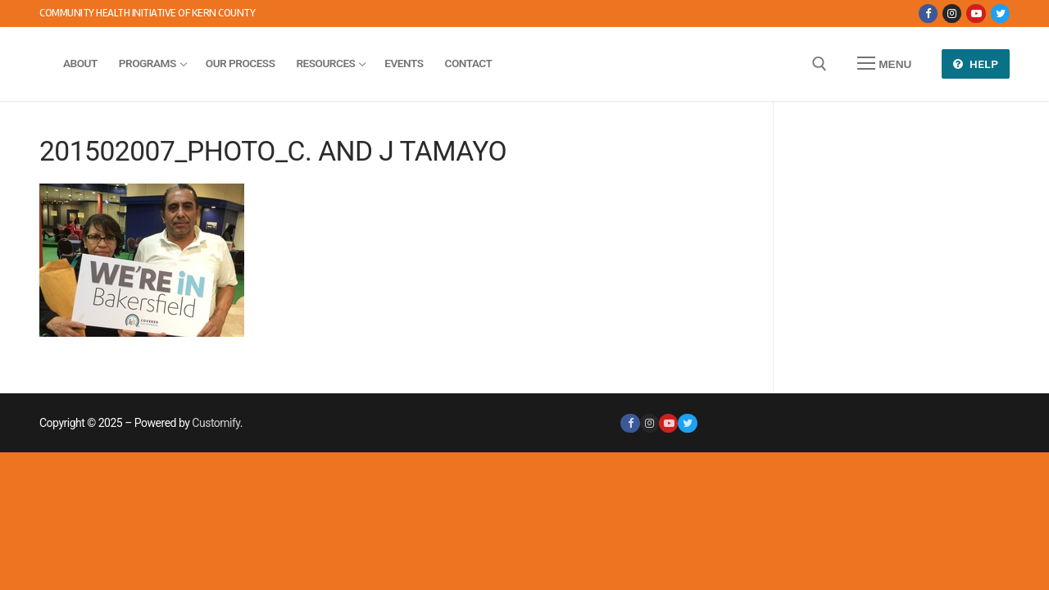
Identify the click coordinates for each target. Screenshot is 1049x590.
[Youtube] (975, 13)
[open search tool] (819, 64)
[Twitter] (1000, 13)
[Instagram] (951, 13)
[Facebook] (928, 13)
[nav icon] (884, 64)
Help (976, 63)
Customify (215, 422)
